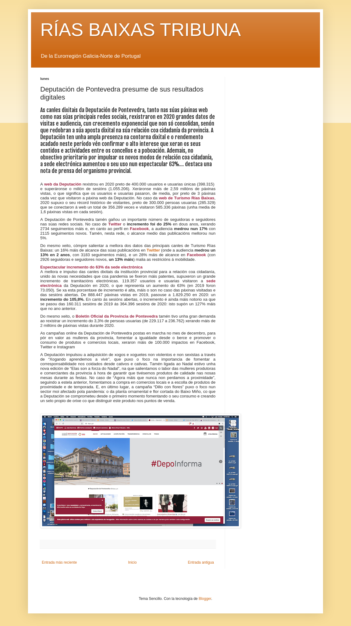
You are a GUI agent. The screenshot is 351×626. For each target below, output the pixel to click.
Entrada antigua (201, 562)
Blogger (205, 599)
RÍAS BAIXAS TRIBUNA (140, 29)
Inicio (132, 562)
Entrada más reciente (59, 562)
